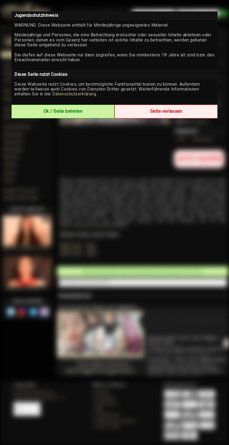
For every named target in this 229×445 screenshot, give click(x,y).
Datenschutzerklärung (74, 93)
